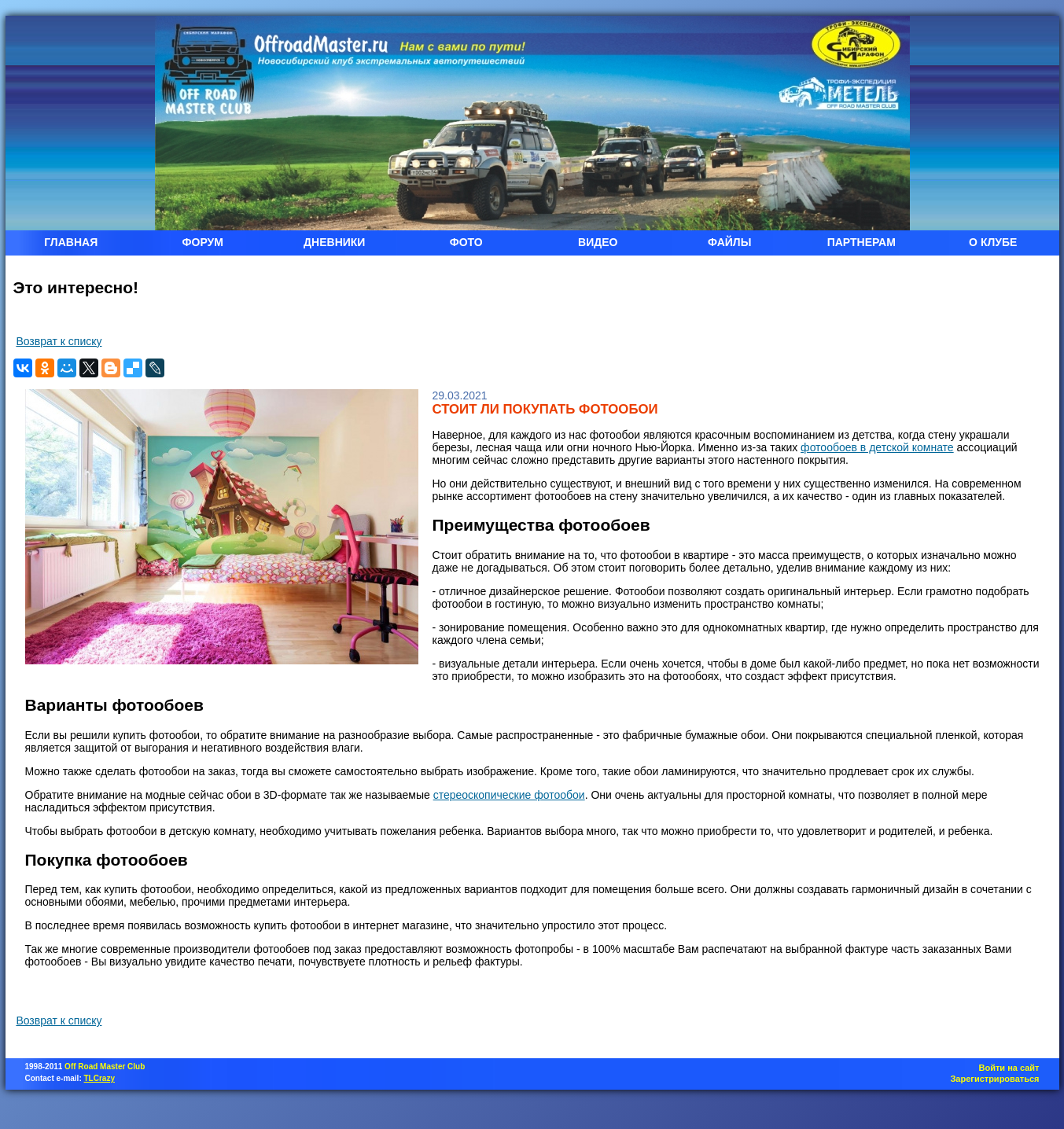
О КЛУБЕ (993, 242)
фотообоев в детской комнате (877, 447)
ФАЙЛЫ (729, 242)
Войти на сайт (1009, 1067)
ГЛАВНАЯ (71, 242)
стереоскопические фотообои (509, 795)
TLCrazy (99, 1078)
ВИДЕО (597, 242)
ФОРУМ (202, 242)
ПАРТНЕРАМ (861, 242)
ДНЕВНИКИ (334, 242)
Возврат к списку (58, 341)
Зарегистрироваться (994, 1078)
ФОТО (466, 242)
